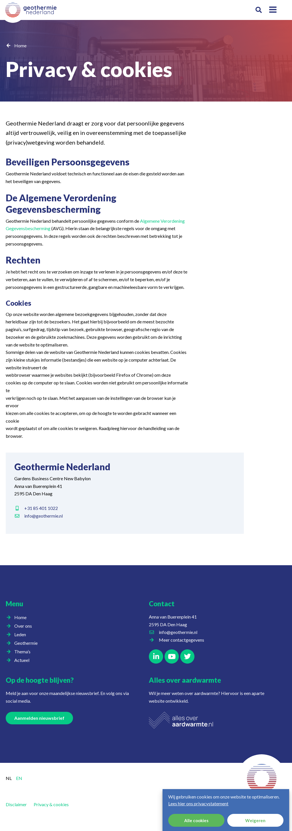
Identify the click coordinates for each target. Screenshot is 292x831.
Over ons (24, 626)
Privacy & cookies (51, 804)
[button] (258, 10)
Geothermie (27, 643)
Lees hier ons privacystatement (198, 805)
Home (20, 45)
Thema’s (23, 651)
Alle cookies (196, 822)
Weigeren (255, 822)
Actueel (23, 660)
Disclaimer (16, 804)
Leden (21, 634)
